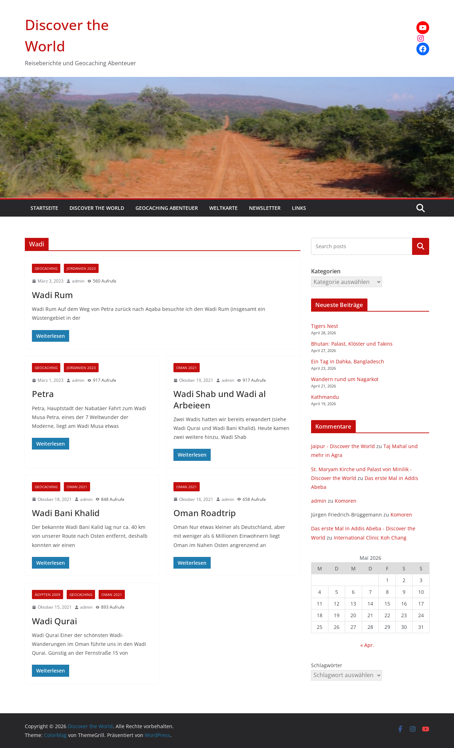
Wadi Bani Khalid (66, 513)
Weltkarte (223, 208)
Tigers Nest (324, 326)
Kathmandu (325, 396)
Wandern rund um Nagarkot (344, 379)
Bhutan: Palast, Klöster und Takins (352, 343)
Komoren (345, 500)
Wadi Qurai (54, 621)
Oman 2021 (186, 367)
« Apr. (367, 645)
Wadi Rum (52, 295)
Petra (43, 394)
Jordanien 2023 (81, 268)
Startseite (44, 208)
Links (299, 208)
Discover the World (97, 208)
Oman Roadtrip (204, 513)
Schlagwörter (326, 665)
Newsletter (265, 208)
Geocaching (46, 268)
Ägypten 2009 (47, 594)
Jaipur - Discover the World (343, 446)
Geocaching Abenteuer (166, 208)
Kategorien (420, 246)
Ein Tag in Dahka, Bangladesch (347, 361)
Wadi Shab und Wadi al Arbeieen (219, 399)
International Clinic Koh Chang (370, 537)
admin (78, 281)
